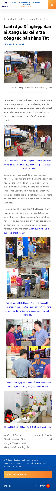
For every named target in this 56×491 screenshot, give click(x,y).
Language (40, 486)
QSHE (26, 463)
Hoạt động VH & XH (39, 19)
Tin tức (21, 19)
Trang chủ (9, 19)
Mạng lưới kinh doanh (13, 463)
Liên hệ (41, 463)
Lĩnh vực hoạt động (30, 460)
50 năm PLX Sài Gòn (12, 467)
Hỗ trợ (33, 463)
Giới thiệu (8, 460)
